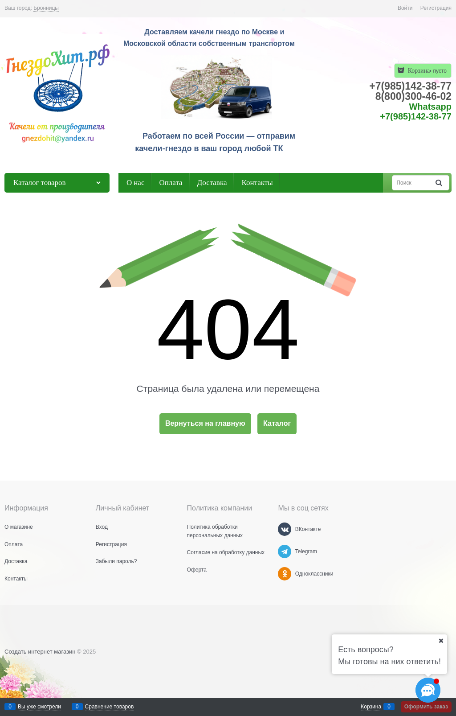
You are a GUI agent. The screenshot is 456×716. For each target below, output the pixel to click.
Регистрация (436, 8)
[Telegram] (284, 551)
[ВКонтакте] (284, 529)
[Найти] (439, 183)
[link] (46, 8)
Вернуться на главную (205, 423)
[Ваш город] (440, 640)
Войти (405, 8)
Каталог (277, 423)
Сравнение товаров (109, 706)
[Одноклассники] (284, 573)
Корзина (371, 706)
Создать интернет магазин (39, 651)
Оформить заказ (426, 707)
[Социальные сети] (427, 690)
